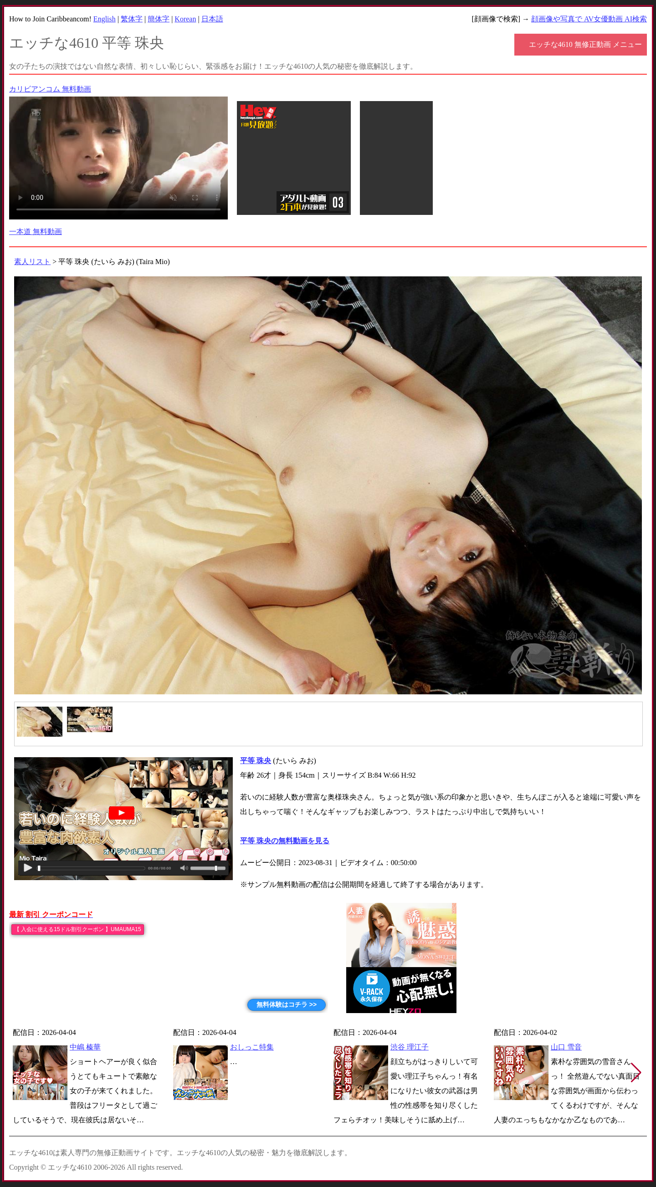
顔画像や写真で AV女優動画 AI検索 (589, 19)
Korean (185, 19)
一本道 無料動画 (35, 231)
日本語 (212, 19)
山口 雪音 (566, 1047)
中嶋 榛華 (85, 1047)
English (104, 19)
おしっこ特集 (252, 1047)
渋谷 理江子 (409, 1047)
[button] (636, 1073)
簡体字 (158, 19)
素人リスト (32, 261)
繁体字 (132, 19)
